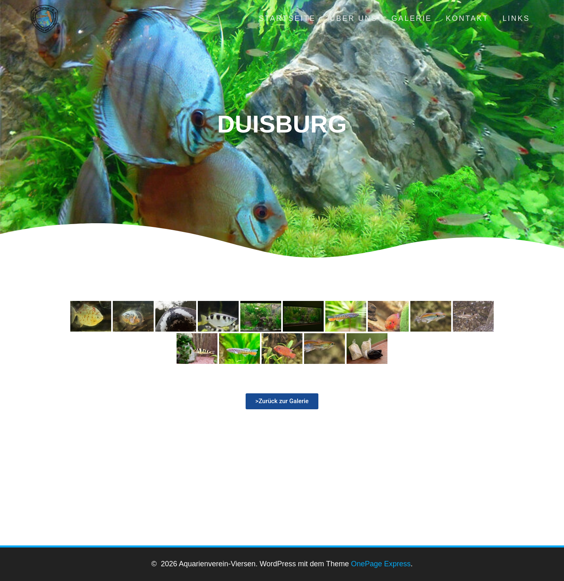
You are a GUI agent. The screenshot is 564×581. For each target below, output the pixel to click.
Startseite (287, 18)
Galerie (412, 18)
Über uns (354, 18)
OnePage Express (381, 564)
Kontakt (467, 18)
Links (516, 18)
